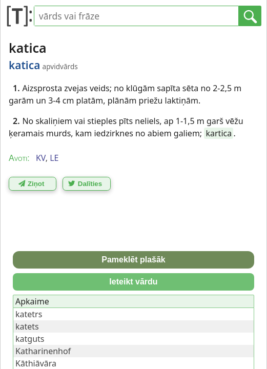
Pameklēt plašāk (133, 259)
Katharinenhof (43, 351)
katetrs (28, 314)
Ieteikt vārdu (133, 281)
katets (27, 326)
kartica (219, 133)
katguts (29, 338)
